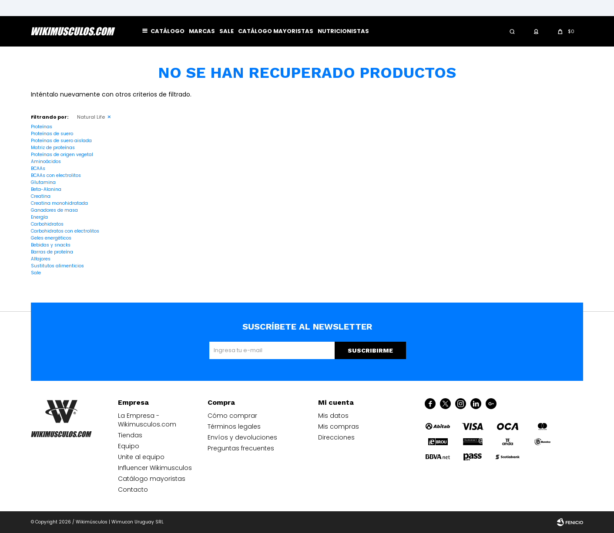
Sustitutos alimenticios (57, 266)
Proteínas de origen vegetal (62, 154)
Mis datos (333, 415)
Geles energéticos (51, 238)
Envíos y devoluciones (242, 437)
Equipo (128, 446)
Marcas (202, 31)
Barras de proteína (52, 252)
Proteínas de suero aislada (61, 140)
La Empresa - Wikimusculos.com (147, 420)
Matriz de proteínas (53, 147)
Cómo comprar (232, 415)
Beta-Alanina (46, 189)
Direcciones (336, 437)
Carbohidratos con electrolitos (65, 231)
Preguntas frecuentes (241, 448)
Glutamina (43, 182)
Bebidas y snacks (50, 245)
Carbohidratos (47, 224)
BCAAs (38, 168)
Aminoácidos (46, 161)
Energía (39, 217)
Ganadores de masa (54, 210)
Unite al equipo (141, 457)
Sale (226, 31)
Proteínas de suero (52, 133)
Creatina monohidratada (59, 203)
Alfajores (40, 259)
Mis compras (338, 426)
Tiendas (130, 435)
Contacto (133, 489)
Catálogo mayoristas (275, 31)
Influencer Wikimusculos (155, 467)
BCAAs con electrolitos (56, 175)
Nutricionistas (343, 31)
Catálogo (168, 31)
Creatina (40, 196)
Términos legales (234, 426)
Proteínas (41, 126)
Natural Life (91, 116)
